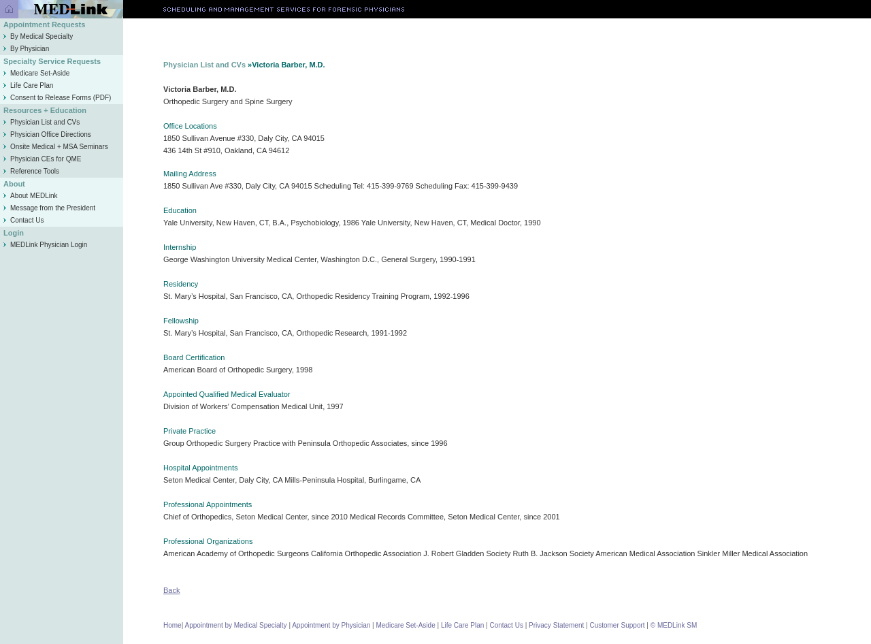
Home (172, 625)
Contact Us (23, 220)
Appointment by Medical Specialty (236, 625)
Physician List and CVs (41, 122)
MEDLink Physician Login (48, 244)
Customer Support (616, 625)
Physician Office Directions (47, 134)
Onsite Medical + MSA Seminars (55, 146)
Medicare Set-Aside (36, 73)
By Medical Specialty (38, 36)
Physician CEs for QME (42, 159)
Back (171, 590)
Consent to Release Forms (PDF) (57, 97)
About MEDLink (30, 195)
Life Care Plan (28, 85)
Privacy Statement (556, 625)
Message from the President (49, 208)
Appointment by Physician (331, 625)
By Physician (26, 48)
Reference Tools (31, 171)
